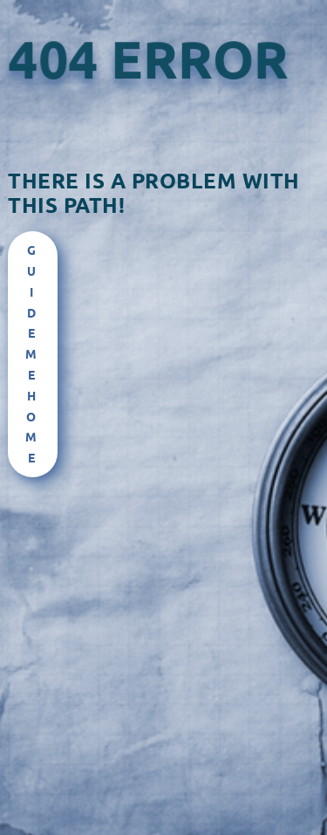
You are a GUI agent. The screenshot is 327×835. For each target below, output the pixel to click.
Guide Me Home (32, 353)
